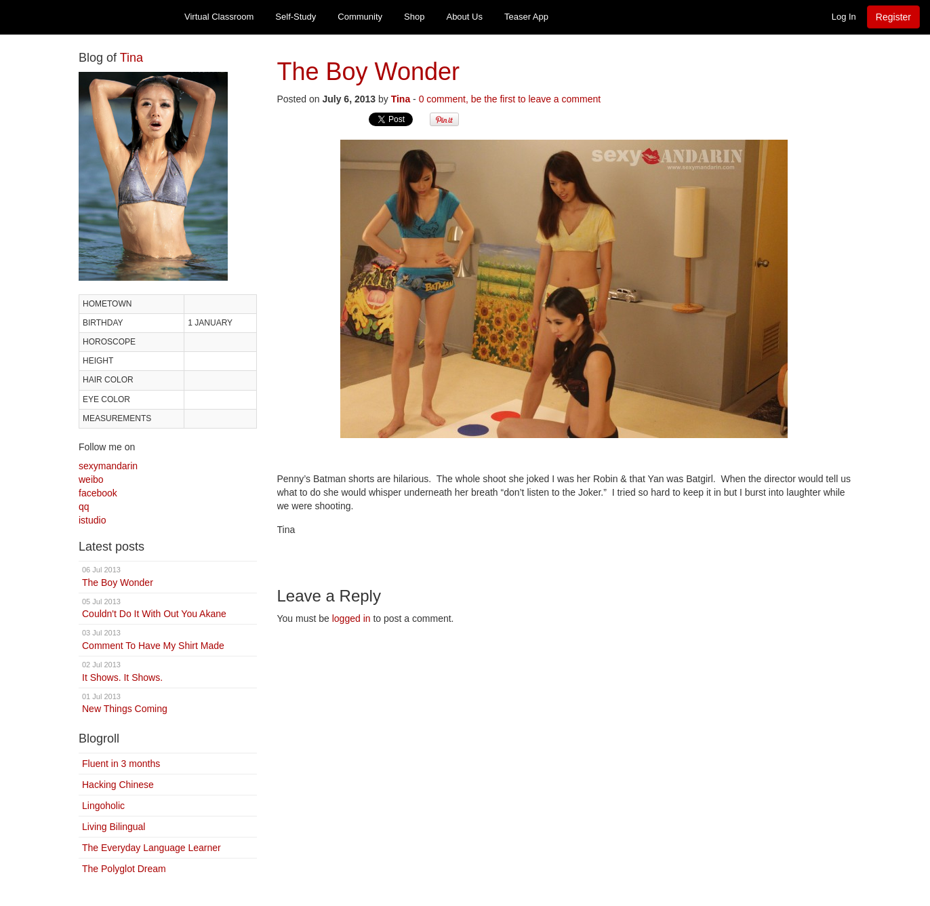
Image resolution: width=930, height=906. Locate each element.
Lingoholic (103, 805)
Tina (131, 57)
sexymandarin (108, 465)
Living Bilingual (113, 826)
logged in (351, 618)
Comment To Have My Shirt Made (168, 639)
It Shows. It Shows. (168, 671)
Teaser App (526, 17)
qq (84, 506)
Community (360, 17)
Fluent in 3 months (121, 763)
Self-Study (295, 17)
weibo (91, 479)
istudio (92, 520)
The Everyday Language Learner (151, 847)
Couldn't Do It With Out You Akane (168, 608)
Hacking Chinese (118, 784)
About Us (464, 17)
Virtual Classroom (219, 17)
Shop (414, 17)
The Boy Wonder (168, 576)
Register (893, 17)
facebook (98, 493)
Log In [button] (844, 17)
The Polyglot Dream (124, 868)
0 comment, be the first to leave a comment (510, 99)
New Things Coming (168, 703)
